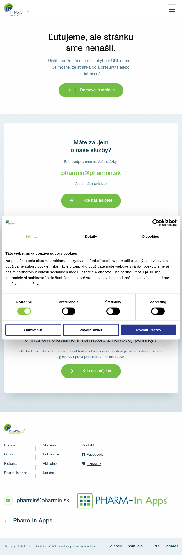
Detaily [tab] (91, 236)
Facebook (92, 454)
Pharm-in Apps (32, 521)
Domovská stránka (97, 90)
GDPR (153, 546)
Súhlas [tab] (31, 236)
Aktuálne (50, 463)
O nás (8, 454)
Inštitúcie (135, 546)
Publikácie (51, 454)
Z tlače (116, 546)
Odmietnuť (33, 330)
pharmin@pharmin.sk (91, 173)
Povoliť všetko (148, 330)
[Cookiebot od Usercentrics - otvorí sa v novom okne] (156, 222)
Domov (10, 445)
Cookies (171, 546)
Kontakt (88, 445)
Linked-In (91, 464)
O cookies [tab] (150, 236)
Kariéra (48, 473)
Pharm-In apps (16, 473)
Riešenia (10, 463)
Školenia (49, 445)
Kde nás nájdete (97, 201)
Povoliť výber (91, 330)
